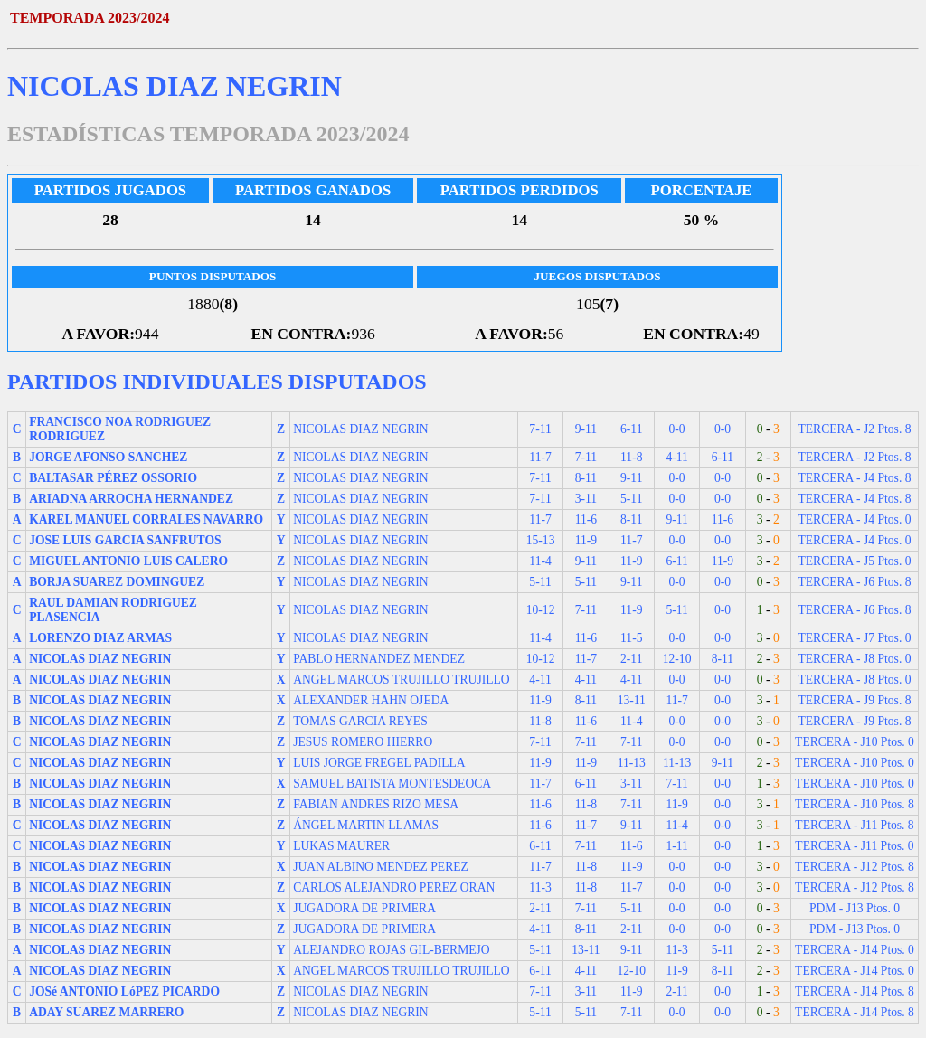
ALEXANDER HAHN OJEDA (371, 700)
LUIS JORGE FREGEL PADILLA (379, 762)
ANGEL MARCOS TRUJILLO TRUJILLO (401, 679)
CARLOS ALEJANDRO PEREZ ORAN (394, 887)
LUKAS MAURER (341, 846)
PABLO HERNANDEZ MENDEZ (379, 658)
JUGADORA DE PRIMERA (364, 908)
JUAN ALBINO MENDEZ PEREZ (380, 866)
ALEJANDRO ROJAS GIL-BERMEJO (391, 950)
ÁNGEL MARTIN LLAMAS (366, 825)
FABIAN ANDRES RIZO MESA (375, 804)
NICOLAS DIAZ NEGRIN (361, 429)
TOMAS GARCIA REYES (360, 721)
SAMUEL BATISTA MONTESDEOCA (392, 783)
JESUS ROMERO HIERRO (362, 742)
